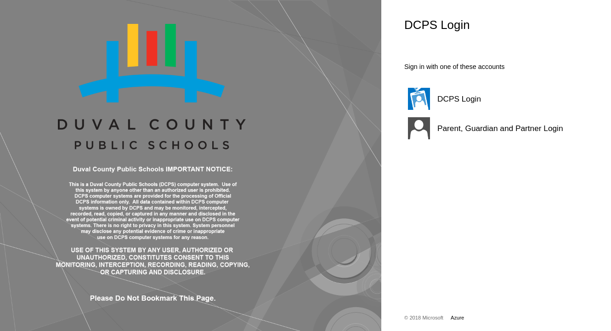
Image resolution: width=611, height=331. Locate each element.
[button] (484, 99)
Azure (457, 317)
